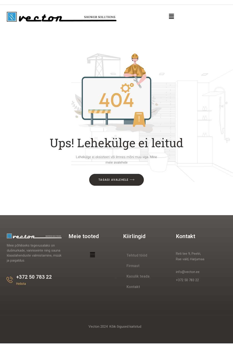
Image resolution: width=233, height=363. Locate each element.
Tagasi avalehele (116, 180)
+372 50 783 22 (34, 277)
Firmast (133, 266)
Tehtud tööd (137, 255)
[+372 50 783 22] (9, 279)
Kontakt (133, 287)
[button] (171, 17)
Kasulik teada (138, 276)
